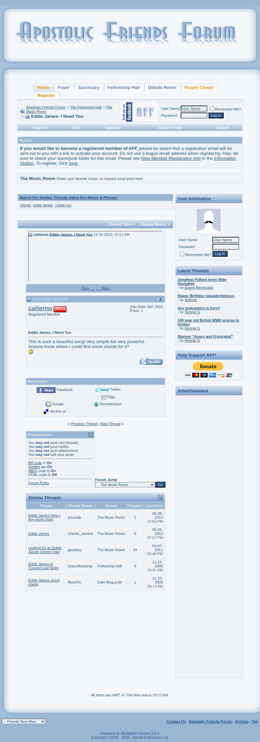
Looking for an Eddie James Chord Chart (45, 550)
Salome (191, 300)
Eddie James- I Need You (71, 234)
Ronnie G (192, 312)
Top (255, 721)
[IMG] (32, 471)
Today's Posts (170, 128)
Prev (85, 288)
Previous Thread (84, 424)
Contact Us (176, 721)
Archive (241, 721)
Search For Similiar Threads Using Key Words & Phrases (68, 197)
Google (58, 404)
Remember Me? (225, 109)
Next (105, 288)
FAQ (76, 128)
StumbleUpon (111, 404)
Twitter (115, 389)
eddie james (43, 205)
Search (223, 128)
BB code (35, 463)
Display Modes (153, 224)
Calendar (113, 128)
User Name (170, 108)
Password (169, 115)
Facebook (64, 390)
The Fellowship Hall (86, 107)
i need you (63, 205)
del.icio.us (58, 411)
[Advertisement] (209, 497)
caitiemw (40, 308)
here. (74, 163)
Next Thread (110, 424)
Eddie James (38, 534)
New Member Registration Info (171, 158)
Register (40, 128)
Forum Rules (38, 483)
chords (25, 205)
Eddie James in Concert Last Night (43, 566)
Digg (111, 397)
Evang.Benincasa (199, 287)
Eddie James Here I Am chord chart (44, 517)
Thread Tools (120, 224)
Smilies (34, 467)
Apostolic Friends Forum (45, 107)
